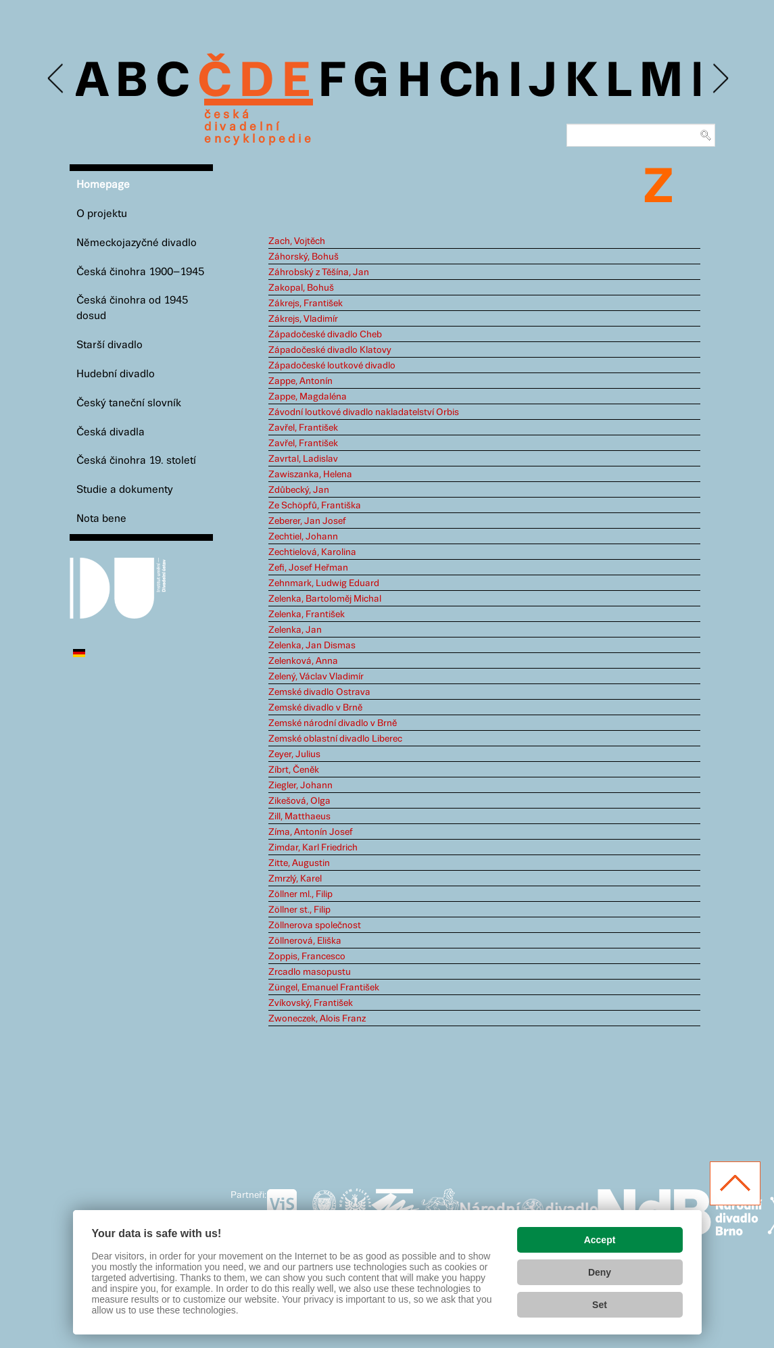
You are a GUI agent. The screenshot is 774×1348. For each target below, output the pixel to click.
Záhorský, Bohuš (303, 257)
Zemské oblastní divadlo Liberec (335, 739)
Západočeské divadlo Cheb (325, 334)
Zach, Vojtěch (296, 241)
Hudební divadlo (115, 374)
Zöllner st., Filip (299, 910)
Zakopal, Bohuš (301, 288)
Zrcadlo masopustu (309, 972)
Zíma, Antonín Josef (310, 832)
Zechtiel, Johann (303, 536)
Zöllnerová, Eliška (304, 941)
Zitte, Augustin (299, 863)
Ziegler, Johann (300, 785)
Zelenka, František (306, 614)
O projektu (101, 214)
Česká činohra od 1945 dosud (132, 308)
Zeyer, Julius (294, 754)
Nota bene (101, 519)
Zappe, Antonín (300, 381)
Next (719, 78)
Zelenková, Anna (303, 661)
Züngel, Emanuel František (323, 987)
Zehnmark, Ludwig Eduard (323, 583)
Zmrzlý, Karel (295, 879)
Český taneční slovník (128, 403)
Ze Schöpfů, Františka (314, 505)
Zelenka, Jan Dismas (312, 645)
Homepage (103, 185)
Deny (599, 1272)
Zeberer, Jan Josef (307, 521)
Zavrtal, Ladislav (303, 459)
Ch (469, 82)
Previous (56, 78)
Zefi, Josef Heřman (308, 568)
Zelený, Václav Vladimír (316, 676)
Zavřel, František (303, 428)
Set (599, 1304)
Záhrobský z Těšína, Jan (318, 272)
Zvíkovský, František (310, 1003)
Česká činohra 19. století (136, 460)
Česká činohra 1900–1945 (140, 272)
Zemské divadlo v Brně (315, 708)
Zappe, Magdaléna (307, 397)
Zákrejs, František (305, 303)
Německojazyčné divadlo (136, 243)
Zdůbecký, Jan (298, 490)
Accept (600, 1239)
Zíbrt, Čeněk (293, 770)
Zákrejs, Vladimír (303, 319)
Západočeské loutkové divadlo (331, 365)
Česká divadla (110, 432)
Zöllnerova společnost (314, 925)
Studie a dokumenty (124, 490)
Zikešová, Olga (299, 801)
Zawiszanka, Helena (310, 474)
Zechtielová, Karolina (312, 552)
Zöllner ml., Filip (300, 894)
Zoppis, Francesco (306, 956)
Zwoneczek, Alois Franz (317, 1019)
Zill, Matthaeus (299, 816)
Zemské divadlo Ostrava (319, 692)
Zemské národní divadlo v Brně (332, 723)
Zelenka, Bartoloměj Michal (324, 599)
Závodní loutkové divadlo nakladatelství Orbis (363, 412)
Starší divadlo (109, 345)
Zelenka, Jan (295, 630)
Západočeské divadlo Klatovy (329, 350)
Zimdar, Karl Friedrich (313, 847)
